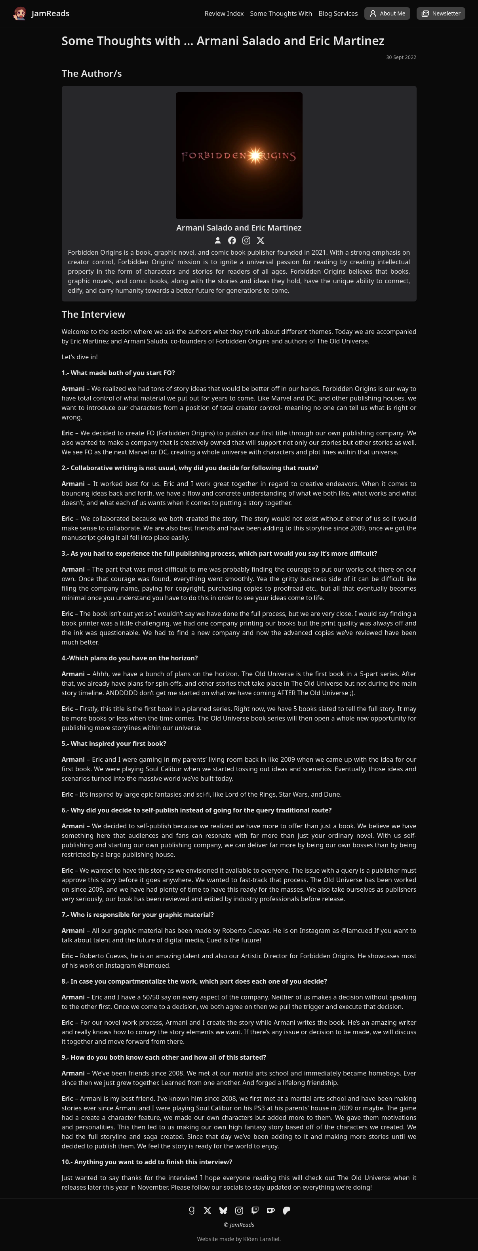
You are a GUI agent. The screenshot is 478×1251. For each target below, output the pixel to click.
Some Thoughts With (281, 13)
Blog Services (338, 13)
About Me (387, 13)
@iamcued (356, 930)
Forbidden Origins (243, 341)
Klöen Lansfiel (261, 1239)
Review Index (224, 13)
